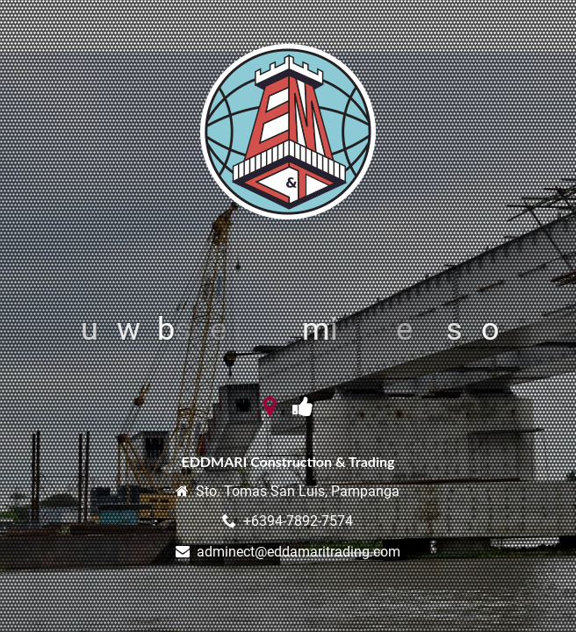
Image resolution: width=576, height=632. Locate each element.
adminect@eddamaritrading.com (298, 551)
